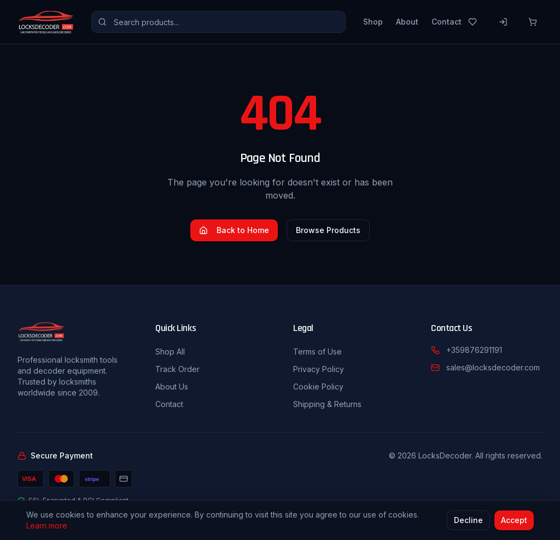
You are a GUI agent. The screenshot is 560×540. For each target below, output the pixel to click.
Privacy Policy (318, 369)
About (407, 21)
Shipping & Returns (327, 404)
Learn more (46, 526)
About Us (171, 386)
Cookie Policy (318, 386)
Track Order (177, 369)
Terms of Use (317, 351)
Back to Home (234, 230)
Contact (446, 21)
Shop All (170, 351)
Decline (468, 521)
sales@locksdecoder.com (493, 367)
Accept (514, 521)
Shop (373, 21)
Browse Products (328, 230)
